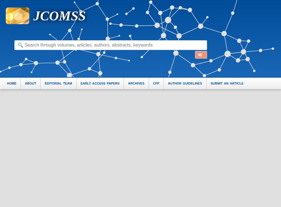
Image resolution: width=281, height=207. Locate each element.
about (30, 82)
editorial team (58, 82)
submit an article (227, 82)
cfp (156, 82)
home (11, 82)
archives (136, 82)
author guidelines (185, 82)
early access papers (100, 82)
